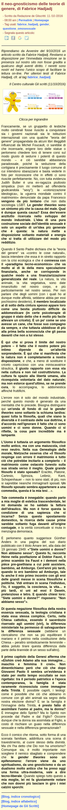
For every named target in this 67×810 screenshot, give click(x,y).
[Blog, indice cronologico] (20, 796)
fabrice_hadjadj (27, 24)
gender (44, 24)
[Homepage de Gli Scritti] (20, 806)
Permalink (25, 20)
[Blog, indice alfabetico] (19, 801)
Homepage (41, 20)
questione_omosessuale (19, 28)
